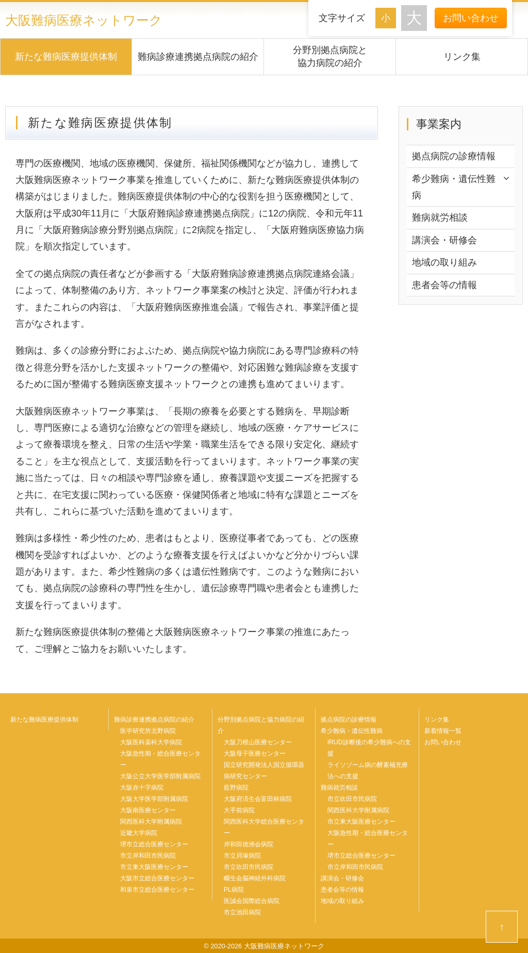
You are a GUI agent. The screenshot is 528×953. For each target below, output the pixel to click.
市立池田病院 (242, 912)
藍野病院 (236, 787)
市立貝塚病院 (242, 855)
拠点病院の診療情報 (454, 156)
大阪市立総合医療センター (157, 878)
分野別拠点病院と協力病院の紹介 (330, 56)
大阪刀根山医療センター (258, 742)
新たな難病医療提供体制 (66, 57)
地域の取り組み (444, 262)
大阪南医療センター (148, 810)
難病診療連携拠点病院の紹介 (198, 57)
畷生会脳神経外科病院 (255, 878)
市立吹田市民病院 (248, 867)
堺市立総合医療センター (154, 844)
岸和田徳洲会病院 (248, 844)
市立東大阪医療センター (154, 867)
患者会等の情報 (444, 285)
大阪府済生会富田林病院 (258, 798)
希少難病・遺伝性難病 (454, 187)
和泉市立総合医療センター (157, 889)
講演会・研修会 (444, 240)
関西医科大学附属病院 (151, 821)
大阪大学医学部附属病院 (154, 798)
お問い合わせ (471, 18)
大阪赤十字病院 (141, 787)
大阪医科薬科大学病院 (151, 742)
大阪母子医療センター (255, 753)
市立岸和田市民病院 (148, 855)
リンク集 (462, 57)
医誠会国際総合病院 (251, 901)
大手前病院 (239, 810)
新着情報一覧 (442, 730)
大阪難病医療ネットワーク (83, 20)
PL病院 (234, 889)
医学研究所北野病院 (148, 730)
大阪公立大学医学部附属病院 (160, 776)
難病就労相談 (440, 217)
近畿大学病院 (138, 833)
